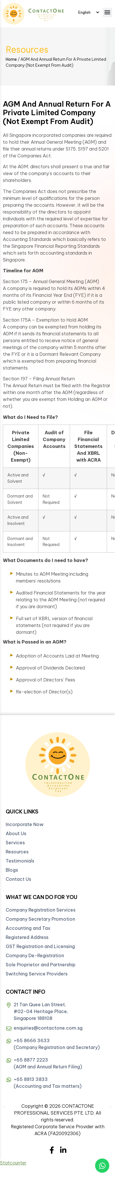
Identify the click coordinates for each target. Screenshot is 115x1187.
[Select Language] (88, 12)
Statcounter (13, 1163)
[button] (107, 12)
